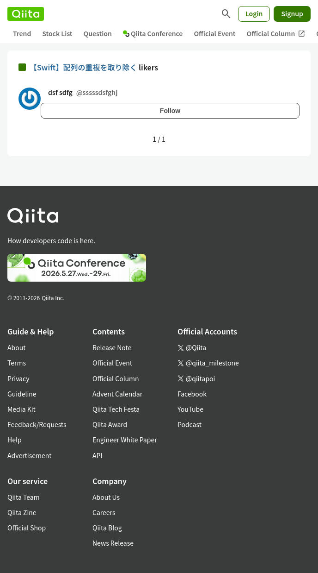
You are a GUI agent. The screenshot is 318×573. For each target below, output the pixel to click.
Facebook (192, 393)
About (16, 347)
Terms (16, 362)
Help (14, 439)
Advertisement (29, 455)
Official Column (276, 33)
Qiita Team (23, 497)
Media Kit (21, 409)
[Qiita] (25, 14)
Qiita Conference (153, 33)
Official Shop (26, 527)
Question (98, 33)
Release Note (111, 347)
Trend (22, 33)
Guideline (22, 393)
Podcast (189, 424)
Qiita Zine (22, 512)
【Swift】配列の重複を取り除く (84, 67)
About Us (106, 497)
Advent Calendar (117, 393)
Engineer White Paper (124, 439)
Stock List (57, 33)
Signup (292, 13)
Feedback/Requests (37, 424)
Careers (103, 512)
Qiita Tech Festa (116, 409)
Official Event (214, 33)
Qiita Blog (107, 527)
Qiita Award (109, 424)
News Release (113, 543)
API (97, 455)
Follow (170, 110)
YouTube (190, 409)
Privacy (18, 378)
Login (254, 13)
